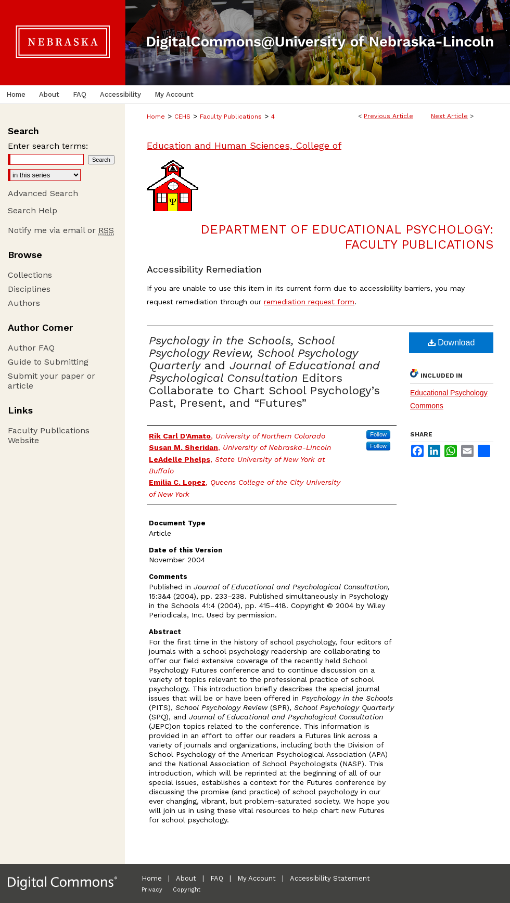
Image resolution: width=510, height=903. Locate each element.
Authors (24, 303)
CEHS (182, 116)
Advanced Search (43, 193)
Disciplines (29, 289)
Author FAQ (31, 348)
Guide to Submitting (48, 362)
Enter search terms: (48, 146)
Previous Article (388, 116)
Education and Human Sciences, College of (244, 145)
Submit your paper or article (51, 381)
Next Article (449, 116)
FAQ (216, 878)
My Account (256, 878)
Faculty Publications (231, 116)
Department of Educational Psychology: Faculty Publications (346, 237)
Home (156, 116)
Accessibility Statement (330, 878)
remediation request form (309, 302)
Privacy (152, 889)
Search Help (32, 210)
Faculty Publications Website (49, 435)
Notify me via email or (61, 230)
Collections (30, 275)
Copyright (186, 889)
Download (451, 342)
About (186, 878)
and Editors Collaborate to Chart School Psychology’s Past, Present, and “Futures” (264, 371)
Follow (378, 434)
